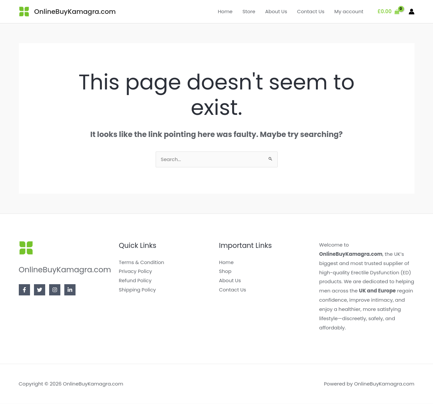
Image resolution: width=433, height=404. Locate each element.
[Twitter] (39, 290)
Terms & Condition (141, 262)
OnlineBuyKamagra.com (75, 11)
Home (225, 11)
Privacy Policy (135, 271)
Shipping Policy (137, 289)
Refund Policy (135, 280)
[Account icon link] (412, 12)
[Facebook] (24, 290)
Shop (225, 271)
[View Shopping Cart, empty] (388, 11)
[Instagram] (54, 290)
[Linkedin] (70, 290)
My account (348, 11)
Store (248, 11)
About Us (276, 11)
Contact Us (311, 11)
